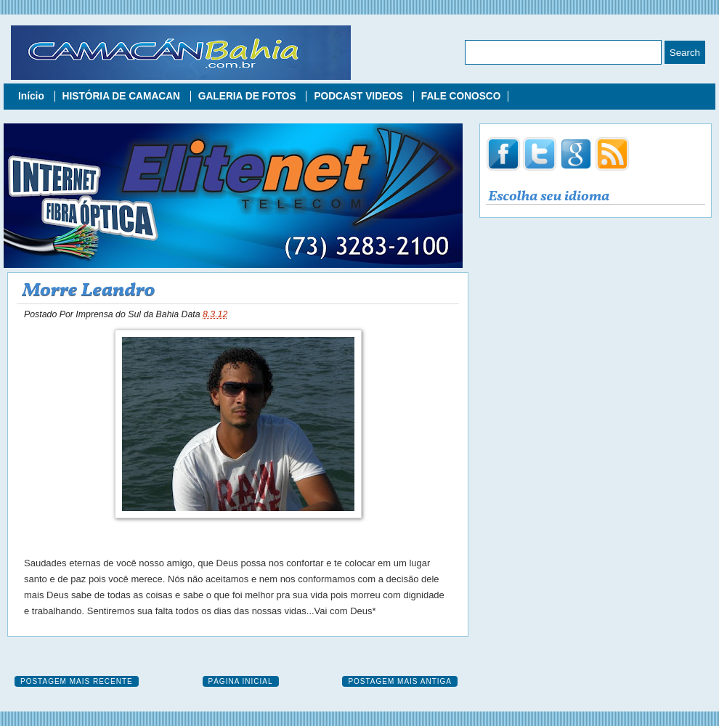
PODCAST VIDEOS (359, 96)
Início (32, 96)
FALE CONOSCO (461, 96)
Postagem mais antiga (400, 681)
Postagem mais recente (76, 681)
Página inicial (240, 681)
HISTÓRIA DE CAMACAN (122, 96)
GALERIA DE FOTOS (248, 96)
